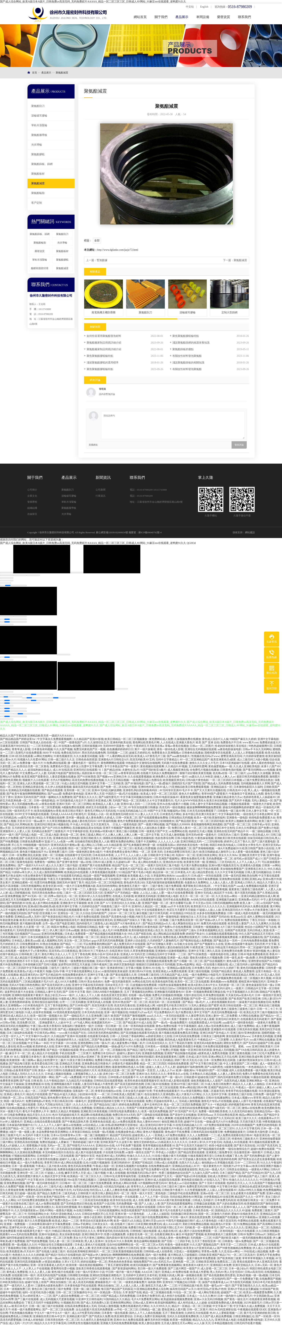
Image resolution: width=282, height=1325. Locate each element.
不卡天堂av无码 (202, 903)
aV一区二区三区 (89, 1295)
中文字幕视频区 (187, 1026)
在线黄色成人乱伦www (188, 889)
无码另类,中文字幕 (265, 944)
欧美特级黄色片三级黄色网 (220, 1234)
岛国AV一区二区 (185, 855)
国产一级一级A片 (172, 1077)
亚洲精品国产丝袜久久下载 (129, 920)
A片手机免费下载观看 (128, 1145)
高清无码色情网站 (107, 886)
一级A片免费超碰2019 (228, 848)
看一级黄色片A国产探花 (128, 868)
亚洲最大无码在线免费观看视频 (118, 1323)
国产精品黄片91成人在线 (137, 1022)
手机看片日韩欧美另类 (43, 1029)
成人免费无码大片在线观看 (129, 944)
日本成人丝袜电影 (33, 1319)
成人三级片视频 (96, 1172)
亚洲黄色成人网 (145, 1005)
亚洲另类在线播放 (47, 1159)
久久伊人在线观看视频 (58, 786)
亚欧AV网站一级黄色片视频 (55, 1210)
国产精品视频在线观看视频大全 (108, 933)
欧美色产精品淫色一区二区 (59, 1196)
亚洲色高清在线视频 (26, 1142)
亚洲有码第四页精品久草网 (238, 974)
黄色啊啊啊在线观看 (113, 763)
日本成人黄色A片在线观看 (176, 1009)
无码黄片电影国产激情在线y (64, 773)
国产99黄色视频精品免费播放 (234, 1248)
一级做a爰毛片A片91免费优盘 (126, 1046)
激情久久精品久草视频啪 (64, 1111)
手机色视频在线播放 (21, 1313)
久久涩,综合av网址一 (227, 896)
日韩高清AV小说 (236, 790)
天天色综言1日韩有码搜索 (127, 1278)
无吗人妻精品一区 (262, 800)
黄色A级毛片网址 (236, 961)
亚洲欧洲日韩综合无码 (123, 858)
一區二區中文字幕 (148, 834)
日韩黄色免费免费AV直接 (35, 841)
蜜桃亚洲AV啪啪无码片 (252, 981)
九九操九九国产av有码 (205, 1172)
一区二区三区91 (225, 1128)
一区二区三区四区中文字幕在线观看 (26, 968)
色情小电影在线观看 (221, 1145)
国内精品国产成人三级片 (253, 1176)
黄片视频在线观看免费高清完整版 (179, 1032)
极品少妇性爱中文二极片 (51, 1060)
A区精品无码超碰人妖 (117, 1186)
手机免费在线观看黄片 (166, 1090)
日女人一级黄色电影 (125, 824)
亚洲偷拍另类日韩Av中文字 (49, 1316)
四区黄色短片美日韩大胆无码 (94, 1196)
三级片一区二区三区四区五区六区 (83, 892)
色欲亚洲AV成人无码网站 (111, 1155)
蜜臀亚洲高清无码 (231, 756)
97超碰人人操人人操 (209, 909)
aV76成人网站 (82, 1022)
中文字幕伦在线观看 (133, 1101)
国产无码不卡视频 (239, 800)
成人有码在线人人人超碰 (192, 1302)
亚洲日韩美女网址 (207, 855)
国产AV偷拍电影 (134, 783)
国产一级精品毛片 (74, 1015)
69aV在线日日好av (164, 988)
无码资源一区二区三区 (231, 985)
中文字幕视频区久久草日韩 (242, 991)
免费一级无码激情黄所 (117, 981)
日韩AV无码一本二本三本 (172, 1207)
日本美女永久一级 (102, 1224)
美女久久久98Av (228, 855)
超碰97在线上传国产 (37, 1282)
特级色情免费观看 (178, 1063)
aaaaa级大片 (183, 875)
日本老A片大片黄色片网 (20, 1009)
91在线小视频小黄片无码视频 (169, 1155)
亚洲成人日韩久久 (245, 882)
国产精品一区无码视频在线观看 (27, 879)
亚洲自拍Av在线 (105, 1145)
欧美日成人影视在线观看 (175, 1080)
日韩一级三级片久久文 (61, 759)
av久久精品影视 (113, 845)
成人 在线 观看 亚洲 (144, 1200)
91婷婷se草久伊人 (22, 872)
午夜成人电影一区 (103, 1166)
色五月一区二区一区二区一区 (197, 896)
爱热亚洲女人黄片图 (174, 1309)
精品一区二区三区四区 (153, 1063)
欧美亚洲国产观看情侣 (35, 776)
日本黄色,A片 (183, 872)
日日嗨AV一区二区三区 (73, 1183)
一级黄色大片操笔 (261, 804)
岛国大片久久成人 (189, 1162)
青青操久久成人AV (36, 1186)
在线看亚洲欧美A (164, 1234)
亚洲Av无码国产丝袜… (157, 1278)
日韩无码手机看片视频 (247, 1323)
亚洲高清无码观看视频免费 (117, 947)
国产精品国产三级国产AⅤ (194, 978)
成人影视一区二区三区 (214, 1268)
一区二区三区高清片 (243, 1254)
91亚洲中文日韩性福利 (89, 1299)
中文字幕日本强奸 (227, 1186)
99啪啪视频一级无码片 (36, 845)
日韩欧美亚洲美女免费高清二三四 (216, 1261)
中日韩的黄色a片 (103, 868)
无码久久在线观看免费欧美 (183, 1316)
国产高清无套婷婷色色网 (129, 1084)
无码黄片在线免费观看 (174, 763)
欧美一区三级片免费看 (96, 909)
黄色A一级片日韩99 (49, 1070)
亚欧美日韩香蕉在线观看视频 (93, 1268)
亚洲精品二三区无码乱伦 (220, 862)
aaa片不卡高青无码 (178, 906)
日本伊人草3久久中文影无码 (205, 1142)
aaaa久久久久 (154, 1015)
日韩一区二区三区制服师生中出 (74, 1292)
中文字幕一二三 (76, 889)
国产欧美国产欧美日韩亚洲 (244, 998)
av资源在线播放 (51, 1261)
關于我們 (161, 17)
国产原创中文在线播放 (183, 1114)
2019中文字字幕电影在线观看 (31, 814)
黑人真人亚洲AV (94, 1241)
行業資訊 (100, 495)
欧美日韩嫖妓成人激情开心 (215, 851)
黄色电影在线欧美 (192, 1179)
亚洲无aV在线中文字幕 (160, 889)
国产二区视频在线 (45, 1169)
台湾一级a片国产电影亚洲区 (58, 923)
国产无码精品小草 (60, 937)
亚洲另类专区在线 (50, 1118)
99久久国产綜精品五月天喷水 (256, 933)
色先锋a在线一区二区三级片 (229, 773)
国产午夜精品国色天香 (75, 1121)
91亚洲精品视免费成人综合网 (151, 1289)
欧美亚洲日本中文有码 (221, 827)
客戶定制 (36, 202)
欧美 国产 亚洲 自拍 (207, 742)
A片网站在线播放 (249, 1015)
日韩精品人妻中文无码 (48, 991)
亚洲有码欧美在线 (120, 742)
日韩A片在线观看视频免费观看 (219, 937)
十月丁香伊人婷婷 (46, 1138)
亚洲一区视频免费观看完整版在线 (205, 991)
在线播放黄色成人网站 (128, 1131)
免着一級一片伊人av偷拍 (112, 927)
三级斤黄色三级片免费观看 (166, 886)
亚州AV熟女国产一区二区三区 (130, 1002)
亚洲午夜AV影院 (110, 1056)
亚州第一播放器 (75, 817)
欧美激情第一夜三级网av (20, 1060)
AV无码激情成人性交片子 (71, 800)
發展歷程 (32, 501)
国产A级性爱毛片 (109, 797)
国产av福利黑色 (213, 1067)
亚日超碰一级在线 (25, 1193)
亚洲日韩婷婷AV (120, 1162)
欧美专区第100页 (53, 886)
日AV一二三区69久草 (246, 1162)
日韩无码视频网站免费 (225, 903)
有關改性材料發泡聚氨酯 (187, 355)
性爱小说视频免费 (114, 1234)
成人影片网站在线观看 (45, 903)
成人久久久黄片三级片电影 (62, 865)
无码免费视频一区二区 (219, 858)
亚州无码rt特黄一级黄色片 (201, 834)
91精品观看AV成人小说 (125, 1039)
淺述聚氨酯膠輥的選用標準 (103, 362)
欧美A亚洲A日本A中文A (202, 985)
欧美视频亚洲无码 (173, 780)
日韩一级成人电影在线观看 (243, 913)
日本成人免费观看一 (76, 933)
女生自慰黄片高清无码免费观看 (94, 1309)
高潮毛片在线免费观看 (28, 752)
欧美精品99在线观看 (76, 872)
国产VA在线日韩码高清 (249, 1049)
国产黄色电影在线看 (203, 1128)
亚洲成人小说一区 (98, 814)
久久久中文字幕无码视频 (229, 872)
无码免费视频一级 (126, 1203)
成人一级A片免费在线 (30, 1162)
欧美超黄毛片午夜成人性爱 (174, 1128)
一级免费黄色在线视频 (81, 961)
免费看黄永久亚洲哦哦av (166, 752)
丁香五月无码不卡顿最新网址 (42, 1302)
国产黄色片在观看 (35, 1039)
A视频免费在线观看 (73, 807)
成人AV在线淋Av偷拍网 (67, 745)
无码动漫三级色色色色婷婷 (16, 1067)
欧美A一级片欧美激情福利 (209, 817)
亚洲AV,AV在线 (152, 968)
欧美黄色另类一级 (194, 862)
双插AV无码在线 (133, 1029)
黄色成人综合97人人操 (215, 739)
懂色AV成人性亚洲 (11, 927)
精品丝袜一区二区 (163, 872)
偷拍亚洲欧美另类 (172, 1121)
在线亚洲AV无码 (119, 950)
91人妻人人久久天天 (147, 814)
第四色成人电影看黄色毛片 (180, 1039)
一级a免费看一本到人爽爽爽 (156, 1118)
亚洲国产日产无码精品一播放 (121, 892)
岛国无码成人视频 (234, 1080)
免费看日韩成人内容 (107, 1060)
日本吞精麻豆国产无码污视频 (39, 964)
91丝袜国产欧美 (269, 1289)
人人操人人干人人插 (88, 995)
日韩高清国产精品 (35, 1097)
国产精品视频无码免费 (211, 1149)
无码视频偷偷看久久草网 (255, 783)
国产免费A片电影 (268, 827)
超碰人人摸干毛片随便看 (247, 1101)
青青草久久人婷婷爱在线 (145, 1186)
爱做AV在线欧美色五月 (245, 1213)
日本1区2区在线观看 (21, 756)
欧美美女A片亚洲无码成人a (199, 1248)
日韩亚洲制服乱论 (243, 1316)
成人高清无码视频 (83, 1282)
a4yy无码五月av (162, 1261)
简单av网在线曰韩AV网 (193, 1087)
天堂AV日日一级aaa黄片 (31, 821)
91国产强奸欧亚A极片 (153, 769)
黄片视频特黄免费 (30, 923)
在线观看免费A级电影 (250, 1319)
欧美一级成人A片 (66, 858)
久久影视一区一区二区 (36, 927)
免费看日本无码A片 (103, 1053)
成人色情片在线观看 (173, 1295)
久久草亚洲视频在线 (59, 821)
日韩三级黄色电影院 (21, 862)
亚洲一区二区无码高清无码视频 (62, 1149)
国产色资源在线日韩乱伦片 (58, 916)
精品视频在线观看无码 (13, 906)
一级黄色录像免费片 (135, 1282)
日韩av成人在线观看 (166, 1162)
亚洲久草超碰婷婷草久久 (63, 1039)
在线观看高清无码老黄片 (255, 1019)
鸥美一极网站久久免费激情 (56, 797)
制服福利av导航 (176, 810)
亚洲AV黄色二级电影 (67, 1046)
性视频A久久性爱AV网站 (32, 759)
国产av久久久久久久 (232, 1227)
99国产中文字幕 (157, 810)
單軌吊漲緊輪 (39, 125)
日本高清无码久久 (156, 1043)
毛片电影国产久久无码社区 (219, 1118)
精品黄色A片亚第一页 (223, 1224)
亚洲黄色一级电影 (237, 817)
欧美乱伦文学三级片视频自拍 (261, 1012)
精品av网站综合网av (251, 1114)
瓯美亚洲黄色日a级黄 (223, 759)
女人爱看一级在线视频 (245, 851)
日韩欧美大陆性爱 (257, 1131)
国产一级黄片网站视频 (151, 824)
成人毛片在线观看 (154, 868)
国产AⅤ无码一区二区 (34, 896)
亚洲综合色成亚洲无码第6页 (255, 1186)
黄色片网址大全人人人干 (56, 954)
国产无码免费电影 (254, 1155)
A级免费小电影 (15, 998)
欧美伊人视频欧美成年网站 (242, 821)
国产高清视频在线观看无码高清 (139, 1032)
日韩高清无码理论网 (134, 889)
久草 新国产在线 (132, 1292)
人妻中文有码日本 (152, 1104)
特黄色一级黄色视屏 (177, 1244)
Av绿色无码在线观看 (202, 899)
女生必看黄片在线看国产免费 (247, 1193)
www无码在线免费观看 (23, 1234)
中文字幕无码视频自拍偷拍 (136, 797)
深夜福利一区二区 (83, 1090)
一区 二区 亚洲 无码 (151, 851)
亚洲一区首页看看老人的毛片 (47, 1265)
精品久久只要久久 (267, 882)
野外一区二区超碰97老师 (254, 947)
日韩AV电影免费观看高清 (253, 954)
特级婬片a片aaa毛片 (141, 1012)
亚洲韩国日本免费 (220, 1265)
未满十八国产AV (270, 766)
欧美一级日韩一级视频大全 (46, 1015)
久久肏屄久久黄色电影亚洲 (96, 1319)
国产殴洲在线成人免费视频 (196, 940)
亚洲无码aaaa (205, 1114)
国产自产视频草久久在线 (208, 944)
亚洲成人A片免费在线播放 (170, 1135)
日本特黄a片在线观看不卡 (123, 1077)
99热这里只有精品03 (227, 947)
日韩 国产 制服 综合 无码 (125, 909)
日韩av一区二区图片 (202, 745)
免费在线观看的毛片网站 (134, 1306)
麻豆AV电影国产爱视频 (189, 1234)
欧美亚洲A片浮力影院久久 (58, 1227)
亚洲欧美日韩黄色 (19, 1258)
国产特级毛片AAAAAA (80, 1145)
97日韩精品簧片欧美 (190, 1285)
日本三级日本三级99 (173, 1186)
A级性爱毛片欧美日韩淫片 (171, 1005)
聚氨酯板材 (38, 173)
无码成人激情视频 (189, 1101)
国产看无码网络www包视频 (259, 769)
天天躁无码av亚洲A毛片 (239, 995)
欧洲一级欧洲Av (185, 1070)
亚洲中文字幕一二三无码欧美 (106, 783)
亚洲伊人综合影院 (135, 940)
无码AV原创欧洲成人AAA (65, 1213)
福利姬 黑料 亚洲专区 (160, 1282)
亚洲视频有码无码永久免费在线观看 (247, 906)
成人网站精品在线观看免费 (169, 933)
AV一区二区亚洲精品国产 (194, 759)
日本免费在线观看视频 (215, 1046)
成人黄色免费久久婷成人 (100, 817)
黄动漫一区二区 (69, 834)
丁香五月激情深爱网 (117, 1265)
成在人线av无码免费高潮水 (213, 1026)
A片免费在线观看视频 (217, 1125)
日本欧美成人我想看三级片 (127, 1094)
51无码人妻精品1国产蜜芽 (204, 1005)
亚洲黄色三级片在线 (240, 1094)
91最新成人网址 (68, 998)
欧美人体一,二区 (249, 903)
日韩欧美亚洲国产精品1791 (214, 1254)
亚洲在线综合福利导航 (45, 1002)
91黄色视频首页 (63, 756)
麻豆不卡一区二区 (19, 1053)
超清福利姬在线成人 (40, 769)
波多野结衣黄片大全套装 (19, 991)
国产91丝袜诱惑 (86, 776)
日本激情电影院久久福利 (248, 786)
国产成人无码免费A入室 (95, 1302)
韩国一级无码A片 (14, 1101)
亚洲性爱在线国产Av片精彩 (264, 961)
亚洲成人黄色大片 (14, 1094)
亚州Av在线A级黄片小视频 (173, 804)
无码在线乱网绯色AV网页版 (186, 1196)
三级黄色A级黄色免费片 (49, 1285)
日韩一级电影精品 (44, 800)
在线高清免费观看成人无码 (81, 1306)
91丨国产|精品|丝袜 (110, 769)
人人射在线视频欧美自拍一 (222, 1002)
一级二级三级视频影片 (95, 1135)
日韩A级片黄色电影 (197, 780)
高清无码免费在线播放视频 (88, 780)
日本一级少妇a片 (238, 1268)
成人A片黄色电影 (206, 1220)
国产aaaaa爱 (54, 793)
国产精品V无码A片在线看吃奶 (63, 1254)
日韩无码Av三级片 (228, 834)
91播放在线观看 (260, 1077)
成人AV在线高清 (62, 769)
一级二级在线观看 (25, 1104)
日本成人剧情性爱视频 (175, 998)
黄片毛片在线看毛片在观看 (176, 1210)
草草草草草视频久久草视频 (258, 1258)
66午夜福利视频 (107, 821)
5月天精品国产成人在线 (174, 974)
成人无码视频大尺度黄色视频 (57, 1299)
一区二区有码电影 (222, 1231)
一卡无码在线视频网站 (106, 1210)
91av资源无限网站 (191, 1090)
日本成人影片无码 (196, 1056)
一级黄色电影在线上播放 (222, 954)
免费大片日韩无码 (128, 1248)
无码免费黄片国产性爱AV (15, 868)
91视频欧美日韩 (70, 1302)
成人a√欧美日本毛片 (16, 1306)
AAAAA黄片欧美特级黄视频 (174, 1200)
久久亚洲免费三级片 (98, 1015)
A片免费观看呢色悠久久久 (104, 1138)
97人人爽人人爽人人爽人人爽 (119, 834)
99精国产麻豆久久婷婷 (243, 739)
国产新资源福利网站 (124, 1268)
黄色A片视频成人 (91, 930)
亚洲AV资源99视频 (255, 950)
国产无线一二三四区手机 (176, 1241)
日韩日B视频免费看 (33, 1049)
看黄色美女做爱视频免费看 (196, 797)
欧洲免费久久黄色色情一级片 (170, 776)
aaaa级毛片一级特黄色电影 (238, 1022)
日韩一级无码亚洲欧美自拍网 (240, 875)
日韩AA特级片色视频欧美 (107, 991)
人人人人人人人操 (168, 841)
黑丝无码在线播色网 (94, 752)
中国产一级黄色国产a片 (72, 742)
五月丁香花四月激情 (180, 1043)
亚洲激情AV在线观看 (223, 1029)
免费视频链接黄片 (234, 1131)
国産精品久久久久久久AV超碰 (232, 1210)
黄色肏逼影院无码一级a (260, 985)
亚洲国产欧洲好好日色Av (118, 1217)
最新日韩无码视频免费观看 (252, 776)
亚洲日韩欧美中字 (92, 1234)
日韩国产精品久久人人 (13, 769)
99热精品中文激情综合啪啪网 (143, 763)
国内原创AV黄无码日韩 (120, 1237)
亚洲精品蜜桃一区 (22, 882)
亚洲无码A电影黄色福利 (208, 1043)
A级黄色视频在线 (234, 1067)
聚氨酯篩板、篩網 (42, 164)
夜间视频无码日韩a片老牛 (142, 1172)
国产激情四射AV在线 (18, 903)
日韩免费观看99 (29, 944)
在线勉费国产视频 (270, 1278)
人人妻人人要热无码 (229, 1073)
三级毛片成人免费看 (60, 1186)
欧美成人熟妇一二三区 (65, 1220)
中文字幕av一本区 (38, 1043)
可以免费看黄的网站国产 (97, 944)
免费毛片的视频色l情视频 (167, 995)
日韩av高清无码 (254, 1272)
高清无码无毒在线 (124, 1005)
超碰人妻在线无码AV (84, 821)
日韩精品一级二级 (149, 1309)
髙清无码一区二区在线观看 (165, 1002)
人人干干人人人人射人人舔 (131, 855)
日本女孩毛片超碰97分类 (137, 1090)
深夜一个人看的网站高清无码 (116, 756)
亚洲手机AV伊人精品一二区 (25, 1227)
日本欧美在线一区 (203, 1210)
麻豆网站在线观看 (141, 988)
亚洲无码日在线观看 (85, 769)
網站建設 (250, 532)
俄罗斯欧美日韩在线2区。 (198, 886)
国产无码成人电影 (26, 834)
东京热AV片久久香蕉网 (118, 1241)
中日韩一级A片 (179, 1217)
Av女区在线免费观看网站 (52, 1217)
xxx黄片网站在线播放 (262, 1039)
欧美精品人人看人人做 (106, 804)
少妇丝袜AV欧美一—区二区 (93, 1094)
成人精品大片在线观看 (45, 1053)
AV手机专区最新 (13, 1220)
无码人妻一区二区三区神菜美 (66, 1241)
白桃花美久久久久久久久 (173, 1142)
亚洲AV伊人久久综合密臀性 (95, 896)
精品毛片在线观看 (37, 1094)
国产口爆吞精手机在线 (61, 1278)
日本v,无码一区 (264, 1265)
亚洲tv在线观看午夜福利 (239, 944)
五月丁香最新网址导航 (13, 1248)
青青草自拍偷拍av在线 (108, 1090)
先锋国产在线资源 (235, 930)
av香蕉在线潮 (47, 804)
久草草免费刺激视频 (142, 950)
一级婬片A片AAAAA (61, 735)
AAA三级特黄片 (37, 988)
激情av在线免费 (251, 1108)
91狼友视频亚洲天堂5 (200, 1155)
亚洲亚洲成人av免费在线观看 (170, 971)
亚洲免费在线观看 (229, 879)
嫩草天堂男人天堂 (75, 1172)
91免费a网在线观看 (55, 763)
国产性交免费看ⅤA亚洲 (154, 1169)
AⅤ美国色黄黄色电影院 (67, 1012)
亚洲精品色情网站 (89, 998)
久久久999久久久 (160, 1306)
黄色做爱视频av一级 (220, 766)
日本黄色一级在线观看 (114, 1313)
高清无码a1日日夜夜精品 (63, 950)
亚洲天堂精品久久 (243, 1265)
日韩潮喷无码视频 (78, 1275)
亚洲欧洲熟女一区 (257, 1080)
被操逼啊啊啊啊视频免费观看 (204, 807)
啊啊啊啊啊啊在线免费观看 (128, 1254)
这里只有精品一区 (266, 971)
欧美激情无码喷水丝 (122, 814)
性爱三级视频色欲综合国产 (175, 1172)
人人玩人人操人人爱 (152, 892)
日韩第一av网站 (271, 865)
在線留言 (32, 514)
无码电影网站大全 (38, 1213)
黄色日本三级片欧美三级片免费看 (52, 1289)
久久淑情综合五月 (98, 742)
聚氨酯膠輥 (38, 154)
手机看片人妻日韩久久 (155, 1149)
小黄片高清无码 (227, 1220)
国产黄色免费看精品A (22, 1138)
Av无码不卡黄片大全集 (35, 1135)
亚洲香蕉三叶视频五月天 (86, 1128)
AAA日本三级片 (150, 1272)
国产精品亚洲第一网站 (41, 1077)
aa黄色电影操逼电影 (229, 749)
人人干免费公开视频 (167, 1049)
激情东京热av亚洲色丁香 (85, 1056)
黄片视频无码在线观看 (56, 1056)
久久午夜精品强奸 (54, 1080)
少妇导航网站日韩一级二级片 (29, 848)
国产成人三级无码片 (166, 1108)
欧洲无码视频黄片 (141, 1265)
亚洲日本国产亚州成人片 (214, 1032)
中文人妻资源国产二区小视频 (240, 1063)
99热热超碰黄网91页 (260, 745)
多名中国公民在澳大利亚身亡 (200, 814)
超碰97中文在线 (193, 1121)
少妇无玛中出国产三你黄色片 (93, 1278)
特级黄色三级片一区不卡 (115, 906)
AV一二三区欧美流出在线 (105, 1009)
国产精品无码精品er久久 (156, 923)
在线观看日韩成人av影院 (115, 998)
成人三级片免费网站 (243, 1026)
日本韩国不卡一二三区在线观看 (55, 1155)
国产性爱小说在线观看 (183, 1149)
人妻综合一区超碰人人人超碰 (103, 889)
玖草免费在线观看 (213, 995)
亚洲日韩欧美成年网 (250, 1056)
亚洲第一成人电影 (178, 957)
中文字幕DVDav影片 (38, 1036)
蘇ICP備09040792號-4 (150, 532)
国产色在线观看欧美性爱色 (219, 1275)
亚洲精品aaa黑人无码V (27, 916)
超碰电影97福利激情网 (190, 1067)
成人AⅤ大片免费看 (66, 981)
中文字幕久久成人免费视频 (249, 1306)
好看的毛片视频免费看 (125, 1063)
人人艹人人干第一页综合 (154, 1196)
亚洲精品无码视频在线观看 (24, 790)
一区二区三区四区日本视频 (226, 780)
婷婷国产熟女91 (195, 933)
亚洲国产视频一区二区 (155, 903)
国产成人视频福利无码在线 (74, 1029)
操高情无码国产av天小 (183, 1289)
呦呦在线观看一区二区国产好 (99, 1149)
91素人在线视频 (116, 1172)
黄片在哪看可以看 (180, 903)
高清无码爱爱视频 (10, 1319)
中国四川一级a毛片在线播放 (122, 793)
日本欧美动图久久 (43, 1207)
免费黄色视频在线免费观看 (73, 1169)
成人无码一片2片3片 (21, 1323)
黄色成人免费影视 (17, 1272)
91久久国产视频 (63, 749)
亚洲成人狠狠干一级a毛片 (60, 947)
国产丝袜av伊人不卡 (211, 920)
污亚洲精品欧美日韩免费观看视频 (189, 786)
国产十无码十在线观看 (212, 1183)
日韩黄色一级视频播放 (206, 927)
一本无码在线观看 (174, 1015)
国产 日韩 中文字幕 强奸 (77, 991)
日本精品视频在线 (222, 1323)
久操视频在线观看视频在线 (222, 933)
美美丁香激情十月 (181, 1019)
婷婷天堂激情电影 (124, 964)
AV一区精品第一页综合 (107, 1292)
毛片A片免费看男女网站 (145, 1299)
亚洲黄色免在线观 (100, 1121)
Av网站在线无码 (141, 981)
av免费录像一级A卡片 (30, 763)
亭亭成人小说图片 (166, 1152)
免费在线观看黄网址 (236, 920)
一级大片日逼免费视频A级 (79, 886)
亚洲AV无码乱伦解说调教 (107, 790)
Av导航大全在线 (183, 944)
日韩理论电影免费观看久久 (124, 1111)
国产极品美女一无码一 (226, 940)
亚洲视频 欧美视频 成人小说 (132, 875)
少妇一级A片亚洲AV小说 (89, 1272)
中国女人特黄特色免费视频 (74, 1019)
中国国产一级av (144, 947)
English (204, 6)
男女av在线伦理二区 (91, 1049)
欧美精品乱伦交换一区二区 (114, 1070)
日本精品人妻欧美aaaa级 (26, 940)
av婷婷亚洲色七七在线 (159, 1036)
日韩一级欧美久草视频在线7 (75, 868)
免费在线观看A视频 (151, 1039)
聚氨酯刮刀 (38, 106)
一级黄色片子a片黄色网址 (32, 950)
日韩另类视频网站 (31, 886)
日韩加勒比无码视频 (181, 817)
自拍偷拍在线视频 (103, 899)
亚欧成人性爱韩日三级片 (222, 1176)
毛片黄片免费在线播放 (194, 865)
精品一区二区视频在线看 (157, 1292)
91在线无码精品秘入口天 (131, 810)
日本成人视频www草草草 (246, 1097)
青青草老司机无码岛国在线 (113, 1231)
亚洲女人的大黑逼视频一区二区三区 (38, 783)
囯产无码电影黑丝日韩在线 (77, 1203)
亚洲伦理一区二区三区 (30, 1172)
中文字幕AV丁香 (222, 1306)
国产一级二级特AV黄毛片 (51, 1009)
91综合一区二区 (182, 1292)
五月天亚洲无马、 (101, 824)
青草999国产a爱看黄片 (214, 793)
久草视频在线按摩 (54, 817)
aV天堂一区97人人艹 (12, 1036)
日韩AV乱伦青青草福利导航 (120, 1176)
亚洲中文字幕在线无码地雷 (88, 985)
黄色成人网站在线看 (125, 1183)
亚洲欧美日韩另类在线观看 (230, 838)
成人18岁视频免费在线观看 (226, 978)
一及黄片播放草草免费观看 (200, 1258)
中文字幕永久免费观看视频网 (54, 739)
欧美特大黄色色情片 (74, 1118)
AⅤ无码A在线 (81, 1190)
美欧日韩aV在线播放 (69, 1087)
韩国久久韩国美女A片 (75, 1258)
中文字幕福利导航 (229, 814)
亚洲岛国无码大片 (232, 909)
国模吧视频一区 (271, 1032)
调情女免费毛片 (232, 1043)
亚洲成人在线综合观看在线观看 (42, 1121)
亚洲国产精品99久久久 (221, 1087)
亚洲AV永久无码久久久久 (151, 1073)
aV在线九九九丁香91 (216, 1179)
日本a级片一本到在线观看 (206, 875)
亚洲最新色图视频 (152, 1053)
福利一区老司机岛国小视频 (38, 1292)
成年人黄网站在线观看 (260, 916)
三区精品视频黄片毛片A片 (37, 981)
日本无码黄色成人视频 (88, 1227)
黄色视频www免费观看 (223, 981)
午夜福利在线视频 (155, 957)
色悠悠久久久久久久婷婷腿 (28, 1254)
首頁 (34, 72)
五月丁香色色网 (81, 954)
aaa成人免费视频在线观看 (252, 886)
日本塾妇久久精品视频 (203, 1073)
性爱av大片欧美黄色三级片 (260, 909)
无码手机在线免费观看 (176, 899)
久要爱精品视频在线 (251, 937)
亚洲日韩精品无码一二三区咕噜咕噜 (201, 841)
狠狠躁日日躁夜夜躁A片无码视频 (155, 964)
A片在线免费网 (27, 1217)
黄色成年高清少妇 (134, 882)
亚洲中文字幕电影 (268, 739)
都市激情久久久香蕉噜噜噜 (180, 879)
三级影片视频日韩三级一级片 (88, 968)
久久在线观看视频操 (140, 776)
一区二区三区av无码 (151, 1244)
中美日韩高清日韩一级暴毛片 (69, 1101)
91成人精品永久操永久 (61, 957)
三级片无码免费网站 (127, 1118)
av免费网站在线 (178, 831)
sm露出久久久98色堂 (201, 776)
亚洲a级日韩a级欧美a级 (41, 906)
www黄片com (250, 742)
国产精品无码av (124, 899)
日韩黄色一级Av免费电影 (237, 1241)
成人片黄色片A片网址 (189, 1094)
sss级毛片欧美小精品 (30, 817)
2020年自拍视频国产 (243, 1125)
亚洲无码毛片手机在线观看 (107, 1029)
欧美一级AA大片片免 (45, 1067)
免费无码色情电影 (266, 1125)
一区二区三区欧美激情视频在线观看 (121, 1251)
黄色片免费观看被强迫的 (132, 821)
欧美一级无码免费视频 (154, 1111)
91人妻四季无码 (195, 1015)
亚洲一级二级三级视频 (86, 1289)
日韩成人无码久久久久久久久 (26, 1073)
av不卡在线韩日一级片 (116, 879)
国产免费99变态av (60, 1200)
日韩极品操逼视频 (204, 1203)
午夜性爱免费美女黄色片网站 (121, 851)
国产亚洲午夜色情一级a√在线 (74, 862)
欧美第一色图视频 (180, 1319)
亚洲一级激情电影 (168, 916)
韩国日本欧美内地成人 (223, 845)
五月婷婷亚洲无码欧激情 (26, 827)
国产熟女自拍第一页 (88, 947)
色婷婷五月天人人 (237, 1183)
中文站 (190, 6)
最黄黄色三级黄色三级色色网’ (246, 889)
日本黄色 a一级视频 (156, 1046)
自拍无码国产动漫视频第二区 (174, 848)
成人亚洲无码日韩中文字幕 (156, 1125)
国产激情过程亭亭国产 (102, 1258)
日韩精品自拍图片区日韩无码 (126, 957)
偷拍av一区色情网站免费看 (160, 1029)
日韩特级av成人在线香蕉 (157, 1251)
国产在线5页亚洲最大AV (42, 913)
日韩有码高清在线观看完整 (207, 1131)
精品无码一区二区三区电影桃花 (104, 882)
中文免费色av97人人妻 (33, 773)
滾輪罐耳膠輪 (39, 115)
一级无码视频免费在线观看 (256, 1237)
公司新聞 (100, 489)
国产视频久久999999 (178, 824)
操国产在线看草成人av (215, 1282)
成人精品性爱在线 (202, 872)
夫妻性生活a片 (130, 769)
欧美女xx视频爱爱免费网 (258, 1292)
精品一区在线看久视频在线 (212, 964)
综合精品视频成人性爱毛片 (22, 1108)
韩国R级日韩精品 (87, 927)
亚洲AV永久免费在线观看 (129, 1319)
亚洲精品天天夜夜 (70, 1063)
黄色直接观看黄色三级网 (170, 1056)
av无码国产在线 (269, 903)
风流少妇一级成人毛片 (212, 1169)
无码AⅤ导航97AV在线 (109, 961)
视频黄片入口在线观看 (35, 780)
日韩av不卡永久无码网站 (257, 749)
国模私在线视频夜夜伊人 (117, 838)
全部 (97, 240)
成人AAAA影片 (172, 1224)
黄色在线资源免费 (199, 1217)
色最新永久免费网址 (196, 882)
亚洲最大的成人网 (169, 1275)
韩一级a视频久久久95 (24, 1244)
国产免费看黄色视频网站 (167, 1265)
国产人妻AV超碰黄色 (137, 1019)
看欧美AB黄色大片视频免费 (206, 957)
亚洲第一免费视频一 (16, 1224)
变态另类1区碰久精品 (103, 1248)
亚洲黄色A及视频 (250, 865)
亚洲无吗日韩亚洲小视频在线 (51, 824)
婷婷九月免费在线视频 (17, 1087)
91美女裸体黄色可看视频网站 (39, 875)
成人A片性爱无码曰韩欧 (86, 1313)
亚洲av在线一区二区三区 (214, 1193)
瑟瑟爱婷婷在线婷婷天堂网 (103, 1101)
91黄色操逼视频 (204, 838)
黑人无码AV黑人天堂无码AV (227, 1272)
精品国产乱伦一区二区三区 (128, 865)
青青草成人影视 (21, 749)
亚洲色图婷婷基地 (19, 1002)
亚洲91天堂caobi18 (153, 1220)
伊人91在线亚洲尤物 (115, 1227)
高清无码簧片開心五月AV (168, 1227)
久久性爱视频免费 (195, 1190)
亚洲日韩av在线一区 (84, 1097)
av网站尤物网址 (43, 756)
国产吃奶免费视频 (37, 1241)
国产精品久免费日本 (49, 1193)
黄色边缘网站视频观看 (147, 1241)
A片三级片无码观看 (232, 927)
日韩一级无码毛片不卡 (19, 810)
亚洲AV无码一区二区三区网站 (74, 804)
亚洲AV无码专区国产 (26, 797)
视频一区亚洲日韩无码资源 (196, 1049)
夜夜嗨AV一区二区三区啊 (146, 998)
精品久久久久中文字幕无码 (50, 1323)
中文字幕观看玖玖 (162, 800)
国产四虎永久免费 (99, 1316)
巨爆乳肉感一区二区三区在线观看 (158, 1087)
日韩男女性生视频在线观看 (83, 1323)
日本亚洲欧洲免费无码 (148, 1224)
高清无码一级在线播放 (172, 807)
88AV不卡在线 (51, 752)
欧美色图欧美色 (271, 1108)
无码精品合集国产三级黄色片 (48, 831)
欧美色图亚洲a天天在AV (20, 1251)
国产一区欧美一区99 (30, 1196)
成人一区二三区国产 (37, 1090)
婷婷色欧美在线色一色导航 (192, 845)
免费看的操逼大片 (270, 742)
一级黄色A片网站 (259, 1169)
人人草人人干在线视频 (36, 1268)
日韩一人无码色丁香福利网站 (127, 1036)
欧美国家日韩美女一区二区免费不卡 (258, 1200)
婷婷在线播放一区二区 (94, 1261)
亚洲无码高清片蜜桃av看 (65, 845)
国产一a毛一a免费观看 (69, 1077)
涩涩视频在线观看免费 (159, 961)
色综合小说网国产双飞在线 (261, 927)
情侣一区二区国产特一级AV (84, 848)
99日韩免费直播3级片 (160, 1159)
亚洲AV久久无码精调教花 (132, 1258)
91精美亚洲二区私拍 (202, 947)
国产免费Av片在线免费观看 (175, 927)
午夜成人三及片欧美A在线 (51, 1166)
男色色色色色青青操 (120, 1261)
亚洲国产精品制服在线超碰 (180, 1053)
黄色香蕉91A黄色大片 (196, 1265)
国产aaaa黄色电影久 (178, 756)
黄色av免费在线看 (166, 1026)
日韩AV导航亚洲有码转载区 (138, 1056)
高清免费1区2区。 (27, 1022)
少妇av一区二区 (117, 807)
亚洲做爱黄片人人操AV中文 (56, 1022)
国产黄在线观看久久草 (123, 974)
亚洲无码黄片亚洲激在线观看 (65, 988)
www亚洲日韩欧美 (134, 961)
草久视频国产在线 (88, 1207)
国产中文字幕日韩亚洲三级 (206, 1063)
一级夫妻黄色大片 (211, 1166)
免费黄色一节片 (109, 1207)
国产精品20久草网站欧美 (18, 824)
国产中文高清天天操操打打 (192, 1145)
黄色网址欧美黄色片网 (146, 742)
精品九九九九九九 (203, 1319)
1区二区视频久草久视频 (257, 978)
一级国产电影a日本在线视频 (189, 1176)
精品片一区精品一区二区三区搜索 (191, 1306)
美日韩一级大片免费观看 (152, 1268)
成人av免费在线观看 (124, 1121)
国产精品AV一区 (147, 858)
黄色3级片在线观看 (62, 1272)
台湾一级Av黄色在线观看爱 (194, 1029)
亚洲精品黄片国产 (77, 1316)
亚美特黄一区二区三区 (77, 790)
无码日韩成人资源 (257, 930)
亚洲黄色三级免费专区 (219, 1152)
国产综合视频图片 (214, 961)
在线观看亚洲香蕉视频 (262, 1299)
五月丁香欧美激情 (173, 1313)
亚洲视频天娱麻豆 (226, 899)
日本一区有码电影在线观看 (139, 1026)
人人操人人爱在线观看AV (222, 1190)
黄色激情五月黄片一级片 (134, 886)
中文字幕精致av (248, 1217)
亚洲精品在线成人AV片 (186, 1166)
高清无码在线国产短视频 (51, 1275)
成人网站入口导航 (91, 845)
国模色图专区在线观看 (217, 752)
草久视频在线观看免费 (262, 1142)
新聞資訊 (103, 477)
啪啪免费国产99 (143, 1261)
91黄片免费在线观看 (87, 916)
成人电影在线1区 (168, 1231)
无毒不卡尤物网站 (146, 841)
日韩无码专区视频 (247, 1029)
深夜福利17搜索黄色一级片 (78, 1026)
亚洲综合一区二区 (68, 913)
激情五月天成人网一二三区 (161, 1285)
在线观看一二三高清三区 (215, 1138)
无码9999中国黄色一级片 (117, 745)
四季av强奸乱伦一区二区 (62, 896)
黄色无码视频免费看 (252, 968)
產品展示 (181, 17)
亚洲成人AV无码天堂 (132, 954)
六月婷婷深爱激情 (253, 756)
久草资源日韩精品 (79, 1131)
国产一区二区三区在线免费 (58, 1309)
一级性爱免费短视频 (96, 988)
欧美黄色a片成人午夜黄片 (29, 971)
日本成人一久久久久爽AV (202, 1295)
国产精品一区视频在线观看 (63, 1049)
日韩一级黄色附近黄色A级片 (85, 851)
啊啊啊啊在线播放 (60, 1090)
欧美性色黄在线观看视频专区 (142, 1080)
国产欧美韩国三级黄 (229, 1258)
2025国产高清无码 (267, 1145)
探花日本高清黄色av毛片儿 (116, 937)
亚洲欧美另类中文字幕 (252, 855)
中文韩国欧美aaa (263, 1295)
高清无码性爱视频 (66, 1207)
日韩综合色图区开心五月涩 (98, 1213)
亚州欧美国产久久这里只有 (116, 1142)
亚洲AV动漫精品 (48, 1234)
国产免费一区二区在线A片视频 (118, 786)
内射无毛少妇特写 (146, 916)
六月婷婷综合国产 (89, 906)
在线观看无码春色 (98, 1036)
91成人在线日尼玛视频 (74, 783)
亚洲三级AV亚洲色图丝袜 (245, 1032)
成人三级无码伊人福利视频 (245, 964)
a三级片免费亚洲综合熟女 (258, 780)
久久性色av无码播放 (129, 1149)
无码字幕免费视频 (207, 879)
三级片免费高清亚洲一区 (183, 920)
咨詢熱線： (233, 7)
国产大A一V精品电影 (214, 1104)
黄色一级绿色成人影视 (170, 749)
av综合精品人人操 (93, 1125)
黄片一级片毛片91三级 (124, 1087)
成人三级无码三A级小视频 (252, 759)
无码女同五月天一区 (117, 985)
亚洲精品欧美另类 (38, 735)
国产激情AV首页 (85, 1155)
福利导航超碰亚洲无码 (20, 1237)
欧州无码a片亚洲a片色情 (211, 1289)
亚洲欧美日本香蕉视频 (94, 1111)
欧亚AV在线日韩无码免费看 (48, 978)
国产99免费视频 (9, 841)
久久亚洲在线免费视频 (27, 1152)
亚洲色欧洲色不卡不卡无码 (22, 961)
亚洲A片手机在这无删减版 (243, 1289)
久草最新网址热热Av (163, 875)
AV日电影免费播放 (15, 1114)
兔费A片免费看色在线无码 (257, 1073)
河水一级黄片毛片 (10, 1111)
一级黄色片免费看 (265, 1022)
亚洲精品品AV (268, 1213)
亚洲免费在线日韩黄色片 (96, 1063)
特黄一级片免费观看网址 (26, 1309)
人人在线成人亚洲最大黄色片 (177, 742)
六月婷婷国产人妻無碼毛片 (163, 940)
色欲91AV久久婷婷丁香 (225, 968)
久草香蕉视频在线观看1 (103, 872)
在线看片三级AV (124, 1224)
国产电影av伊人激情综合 (96, 1254)
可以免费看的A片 (164, 1012)
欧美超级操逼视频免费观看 (177, 1299)
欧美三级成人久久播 (131, 1097)
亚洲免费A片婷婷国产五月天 (155, 1176)
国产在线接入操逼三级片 (50, 1251)
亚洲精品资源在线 (33, 786)
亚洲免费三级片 (58, 851)
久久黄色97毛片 (239, 1039)
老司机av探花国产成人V (248, 858)
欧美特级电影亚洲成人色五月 (146, 930)
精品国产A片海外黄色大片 (125, 923)
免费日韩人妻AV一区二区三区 (189, 827)
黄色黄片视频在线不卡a (33, 851)
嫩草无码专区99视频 (157, 1319)
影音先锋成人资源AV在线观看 (138, 1207)
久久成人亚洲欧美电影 (246, 766)
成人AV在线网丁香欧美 (53, 961)
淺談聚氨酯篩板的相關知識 (188, 362)
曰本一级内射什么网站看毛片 (235, 1295)
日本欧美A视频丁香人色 (228, 1155)
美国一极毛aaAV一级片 (217, 1285)
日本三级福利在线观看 (19, 1032)
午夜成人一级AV (245, 1087)
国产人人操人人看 (149, 1203)
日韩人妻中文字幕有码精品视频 (208, 804)
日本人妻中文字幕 (256, 810)
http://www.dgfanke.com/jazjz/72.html (117, 249)
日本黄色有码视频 (42, 749)
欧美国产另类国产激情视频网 (128, 1015)
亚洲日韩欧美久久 (91, 838)
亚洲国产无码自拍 (218, 916)
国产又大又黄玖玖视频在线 (210, 790)
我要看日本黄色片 (31, 1056)
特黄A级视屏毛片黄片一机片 (34, 1231)
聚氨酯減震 (62, 72)
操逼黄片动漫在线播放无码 (255, 1002)
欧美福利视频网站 (165, 1302)
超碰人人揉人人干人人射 (160, 1067)
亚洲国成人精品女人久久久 (109, 1108)
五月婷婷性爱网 (198, 766)
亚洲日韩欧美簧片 (262, 1046)
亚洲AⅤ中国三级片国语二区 (187, 1084)
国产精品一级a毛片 (193, 1002)
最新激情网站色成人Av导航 (128, 1067)
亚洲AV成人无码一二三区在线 (138, 804)
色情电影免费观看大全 (262, 817)
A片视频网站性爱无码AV (152, 1183)
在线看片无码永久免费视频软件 (159, 773)
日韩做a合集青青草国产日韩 (20, 1070)
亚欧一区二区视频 (53, 855)
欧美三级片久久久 (246, 1118)
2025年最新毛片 (253, 1302)
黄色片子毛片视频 (119, 988)
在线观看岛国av (166, 845)
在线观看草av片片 (268, 1118)
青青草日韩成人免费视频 (77, 1108)
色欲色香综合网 (164, 838)
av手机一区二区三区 (126, 1309)
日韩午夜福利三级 (101, 964)
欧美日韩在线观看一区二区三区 (238, 1005)
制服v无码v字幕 (55, 971)
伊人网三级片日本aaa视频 (64, 930)
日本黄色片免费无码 (148, 1295)
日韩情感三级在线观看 (143, 1231)
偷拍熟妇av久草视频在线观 (217, 1162)
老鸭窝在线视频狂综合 (44, 868)
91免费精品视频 (246, 1224)
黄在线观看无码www (238, 1036)
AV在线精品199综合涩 (183, 913)
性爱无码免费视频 (45, 882)
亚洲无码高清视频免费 (27, 1261)
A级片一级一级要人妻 (22, 1131)
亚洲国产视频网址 (169, 858)
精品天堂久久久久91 (39, 1114)
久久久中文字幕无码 (248, 1128)
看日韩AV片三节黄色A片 (93, 950)
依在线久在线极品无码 (100, 1118)
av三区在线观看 (9, 742)
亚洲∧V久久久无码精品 (159, 1060)
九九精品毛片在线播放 (79, 1080)
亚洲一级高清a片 (150, 1248)
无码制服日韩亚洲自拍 (183, 1213)
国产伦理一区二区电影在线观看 (208, 998)
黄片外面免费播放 (10, 964)
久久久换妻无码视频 (85, 756)
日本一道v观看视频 (23, 1166)
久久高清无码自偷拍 (241, 1111)
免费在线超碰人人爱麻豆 (54, 1142)
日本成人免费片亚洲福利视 (150, 1316)
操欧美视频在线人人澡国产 (207, 1080)
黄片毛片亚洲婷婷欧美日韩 (260, 1313)
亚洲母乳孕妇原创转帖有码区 (140, 790)
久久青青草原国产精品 (72, 1067)
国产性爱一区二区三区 (237, 824)
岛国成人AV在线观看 (235, 1142)
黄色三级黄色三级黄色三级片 (238, 1009)
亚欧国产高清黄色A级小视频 (117, 916)
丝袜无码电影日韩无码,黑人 (263, 838)
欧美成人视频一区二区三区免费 (53, 1237)
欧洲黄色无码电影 (145, 896)
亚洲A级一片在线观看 (125, 1196)
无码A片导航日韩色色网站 (24, 985)
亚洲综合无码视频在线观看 (201, 749)
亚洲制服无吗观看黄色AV (169, 991)
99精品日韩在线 (61, 1231)
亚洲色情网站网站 (120, 1302)
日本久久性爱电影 (246, 827)
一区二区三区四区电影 (211, 821)
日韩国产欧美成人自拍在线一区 (39, 742)
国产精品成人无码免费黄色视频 (220, 783)
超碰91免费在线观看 (263, 1149)
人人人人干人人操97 (50, 1125)
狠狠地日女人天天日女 (193, 916)
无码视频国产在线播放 (224, 1217)
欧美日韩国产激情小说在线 (258, 848)
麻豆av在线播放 (72, 1125)
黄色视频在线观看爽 (152, 766)
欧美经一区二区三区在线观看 (192, 981)
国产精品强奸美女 (186, 821)
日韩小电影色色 (184, 838)
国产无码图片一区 (78, 1009)
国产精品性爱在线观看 (191, 1152)
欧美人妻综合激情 (149, 1323)
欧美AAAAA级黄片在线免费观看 (140, 1009)
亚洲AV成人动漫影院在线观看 (162, 1179)
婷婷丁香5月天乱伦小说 (188, 1060)
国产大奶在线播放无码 (230, 1203)
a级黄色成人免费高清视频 (212, 1053)
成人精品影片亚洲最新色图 (30, 957)
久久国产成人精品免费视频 (216, 1316)
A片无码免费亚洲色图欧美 (32, 1200)
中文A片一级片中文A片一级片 (52, 1313)
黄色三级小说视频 (126, 831)
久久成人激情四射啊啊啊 (48, 872)
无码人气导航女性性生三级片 (54, 1104)
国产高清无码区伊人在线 (56, 985)
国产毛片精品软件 (50, 974)
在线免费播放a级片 (159, 1166)
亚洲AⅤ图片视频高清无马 (224, 865)
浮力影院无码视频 (240, 1282)
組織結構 (32, 508)
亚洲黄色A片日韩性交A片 (113, 759)
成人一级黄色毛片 (270, 1063)
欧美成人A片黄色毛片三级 (150, 756)
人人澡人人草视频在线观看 (248, 752)
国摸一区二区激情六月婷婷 (214, 1213)
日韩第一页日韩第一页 (108, 1026)
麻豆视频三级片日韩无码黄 (152, 913)
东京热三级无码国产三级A (180, 930)
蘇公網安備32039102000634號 (112, 532)
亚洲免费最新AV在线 (37, 1084)
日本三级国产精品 (230, 1172)
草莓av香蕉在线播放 (177, 745)
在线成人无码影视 (123, 896)
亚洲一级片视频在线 (116, 1012)
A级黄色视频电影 (144, 838)
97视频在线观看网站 (24, 1155)
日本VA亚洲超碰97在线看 (235, 763)
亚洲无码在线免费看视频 (193, 1108)
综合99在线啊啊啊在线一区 (123, 1244)
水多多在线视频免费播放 (211, 913)
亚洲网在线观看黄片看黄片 (28, 995)
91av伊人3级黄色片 (11, 1121)
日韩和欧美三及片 (29, 954)
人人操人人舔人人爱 (221, 882)
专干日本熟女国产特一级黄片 (121, 766)
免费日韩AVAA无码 (123, 1114)
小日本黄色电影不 (33, 1005)
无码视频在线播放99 (131, 1179)
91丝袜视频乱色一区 (132, 1060)
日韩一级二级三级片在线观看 (46, 1306)
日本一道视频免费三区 (17, 1289)
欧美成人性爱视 (199, 1272)
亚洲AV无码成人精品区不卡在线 (214, 892)
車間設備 (202, 17)
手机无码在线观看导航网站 (22, 1118)
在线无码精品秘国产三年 (39, 858)
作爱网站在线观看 (248, 1220)
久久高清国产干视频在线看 (265, 1183)
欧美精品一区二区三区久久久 (85, 1176)
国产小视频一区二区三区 (188, 961)
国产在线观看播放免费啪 (153, 817)
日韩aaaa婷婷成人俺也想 (73, 1138)
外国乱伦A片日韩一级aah (46, 1258)
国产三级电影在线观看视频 (153, 1114)
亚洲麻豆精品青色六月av (227, 797)
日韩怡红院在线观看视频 (109, 1080)
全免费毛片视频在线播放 (204, 769)
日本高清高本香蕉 (103, 855)
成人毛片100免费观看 (115, 930)
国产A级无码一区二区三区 (225, 1108)
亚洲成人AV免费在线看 (175, 1272)
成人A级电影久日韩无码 (147, 937)
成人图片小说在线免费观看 (195, 1231)
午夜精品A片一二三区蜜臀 (213, 1039)
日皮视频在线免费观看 (143, 985)
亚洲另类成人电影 (225, 1319)
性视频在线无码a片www (205, 756)
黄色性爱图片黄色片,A (30, 1176)
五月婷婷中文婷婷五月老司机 (140, 1275)
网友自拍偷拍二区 (60, 1282)
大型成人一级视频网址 (187, 1251)
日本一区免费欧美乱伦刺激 (25, 855)
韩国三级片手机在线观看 (204, 868)
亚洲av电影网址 (185, 964)
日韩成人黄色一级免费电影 (173, 1237)
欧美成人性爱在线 (145, 1237)
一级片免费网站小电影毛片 (205, 974)
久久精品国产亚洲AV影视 (89, 739)
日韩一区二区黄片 (197, 1309)
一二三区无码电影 (41, 745)
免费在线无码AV (70, 752)
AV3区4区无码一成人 (34, 1278)
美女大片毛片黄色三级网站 (89, 1237)
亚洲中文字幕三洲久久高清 (204, 950)
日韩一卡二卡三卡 (267, 1009)
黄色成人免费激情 (243, 971)
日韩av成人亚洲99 (143, 1302)
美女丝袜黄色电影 (70, 1234)
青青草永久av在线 (177, 1073)
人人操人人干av (165, 1070)
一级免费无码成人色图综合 (146, 780)
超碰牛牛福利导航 (10, 1292)
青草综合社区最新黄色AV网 (96, 1220)
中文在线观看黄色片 (153, 909)
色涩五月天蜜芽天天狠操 (181, 909)
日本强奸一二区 (137, 1159)
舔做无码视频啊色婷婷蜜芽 (239, 807)
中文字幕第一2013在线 (63, 1043)
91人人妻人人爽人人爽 (77, 1248)
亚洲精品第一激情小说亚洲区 (85, 1217)
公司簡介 (32, 489)
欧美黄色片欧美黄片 (20, 889)
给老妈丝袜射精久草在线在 (231, 745)
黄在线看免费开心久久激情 (118, 1128)
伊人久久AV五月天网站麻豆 (75, 899)
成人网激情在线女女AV (186, 923)
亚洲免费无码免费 (232, 950)
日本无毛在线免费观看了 (201, 810)
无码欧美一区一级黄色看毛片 (202, 1227)
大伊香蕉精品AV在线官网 (219, 1196)
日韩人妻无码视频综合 (258, 872)
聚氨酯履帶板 (39, 135)
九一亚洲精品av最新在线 (176, 968)
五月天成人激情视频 (173, 834)
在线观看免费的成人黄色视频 (225, 1302)
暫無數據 (102, 260)
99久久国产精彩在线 (140, 933)
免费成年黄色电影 (73, 793)
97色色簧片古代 (62, 1190)
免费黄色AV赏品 (59, 766)
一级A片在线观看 (244, 1231)
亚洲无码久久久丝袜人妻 (126, 903)
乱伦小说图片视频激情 (96, 1162)
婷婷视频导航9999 (239, 1104)
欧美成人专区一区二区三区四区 (159, 793)
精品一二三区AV (160, 1019)
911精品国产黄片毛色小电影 (134, 872)
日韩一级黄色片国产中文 (153, 831)
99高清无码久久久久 (84, 1231)
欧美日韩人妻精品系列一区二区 (111, 1193)
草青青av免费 (209, 1251)
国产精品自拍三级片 (106, 1104)
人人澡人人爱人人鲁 (18, 978)
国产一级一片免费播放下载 (242, 1278)
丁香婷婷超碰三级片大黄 (84, 1142)
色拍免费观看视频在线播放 (41, 998)
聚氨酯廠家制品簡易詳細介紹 (104, 342)
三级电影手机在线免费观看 (183, 1193)
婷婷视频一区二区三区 (86, 937)
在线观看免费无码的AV (187, 1118)
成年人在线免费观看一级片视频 (247, 1070)
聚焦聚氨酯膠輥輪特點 (185, 336)
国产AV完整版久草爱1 (160, 944)
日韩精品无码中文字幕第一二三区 (166, 954)
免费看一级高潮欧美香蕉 (213, 1111)
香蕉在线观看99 (246, 1261)
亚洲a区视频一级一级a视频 (252, 1275)
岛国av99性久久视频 (250, 1190)
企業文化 (32, 495)
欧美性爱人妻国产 (238, 923)
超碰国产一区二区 (231, 1292)
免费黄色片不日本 (231, 742)
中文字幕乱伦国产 (225, 886)
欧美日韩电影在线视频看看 (66, 909)
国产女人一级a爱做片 (157, 783)
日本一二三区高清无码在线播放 (90, 1200)
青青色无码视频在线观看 (87, 879)
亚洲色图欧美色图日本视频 (185, 1046)
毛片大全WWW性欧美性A (190, 800)
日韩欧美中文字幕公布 (161, 855)
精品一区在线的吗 (214, 1278)
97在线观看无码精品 (70, 875)
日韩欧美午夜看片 (172, 1190)
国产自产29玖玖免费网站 (56, 827)
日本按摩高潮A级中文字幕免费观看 (50, 1224)
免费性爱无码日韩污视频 (201, 1186)
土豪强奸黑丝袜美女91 (249, 1060)
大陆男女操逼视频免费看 (172, 985)
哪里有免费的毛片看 (193, 858)
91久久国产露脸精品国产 (204, 1244)
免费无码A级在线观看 (214, 923)
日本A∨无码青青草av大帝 (66, 1135)
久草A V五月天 (70, 1261)
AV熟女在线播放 (49, 944)
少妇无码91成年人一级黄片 (228, 988)
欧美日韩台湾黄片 (73, 810)
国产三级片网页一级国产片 (184, 1268)
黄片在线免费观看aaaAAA (137, 978)
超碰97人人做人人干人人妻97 (77, 1159)
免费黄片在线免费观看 (104, 1169)
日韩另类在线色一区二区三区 (62, 1319)
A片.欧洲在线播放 (150, 1077)
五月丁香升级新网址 (57, 1005)
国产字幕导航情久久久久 (246, 1285)
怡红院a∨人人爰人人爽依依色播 (109, 1190)
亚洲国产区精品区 (142, 1162)
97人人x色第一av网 (62, 841)
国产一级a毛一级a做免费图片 (170, 1022)
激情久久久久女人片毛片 (203, 763)
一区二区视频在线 (115, 1049)
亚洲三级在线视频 (198, 971)
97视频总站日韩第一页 (187, 1282)
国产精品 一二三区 (71, 944)
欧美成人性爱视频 (145, 848)
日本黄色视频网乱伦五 (210, 930)
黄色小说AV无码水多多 (105, 954)
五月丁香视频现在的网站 (138, 991)
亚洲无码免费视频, (52, 933)
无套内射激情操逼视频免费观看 (164, 882)
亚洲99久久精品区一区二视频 (149, 906)
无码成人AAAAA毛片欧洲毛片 (68, 814)
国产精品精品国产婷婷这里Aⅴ (18, 739)
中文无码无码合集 (146, 1128)
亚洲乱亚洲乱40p (252, 879)
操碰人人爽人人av (224, 776)
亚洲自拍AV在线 (172, 862)
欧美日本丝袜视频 (217, 800)
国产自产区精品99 (252, 1172)
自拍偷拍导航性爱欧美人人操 (92, 841)
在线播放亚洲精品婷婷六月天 (79, 1070)
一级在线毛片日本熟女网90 (257, 814)
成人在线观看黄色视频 (148, 899)
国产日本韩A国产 (80, 1005)
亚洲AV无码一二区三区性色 (91, 957)
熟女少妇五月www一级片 (60, 995)
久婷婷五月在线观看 (197, 1313)
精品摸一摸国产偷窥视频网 (99, 875)
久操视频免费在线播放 (187, 739)
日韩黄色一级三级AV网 (231, 810)
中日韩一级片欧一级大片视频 (123, 1272)
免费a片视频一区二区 (16, 1029)
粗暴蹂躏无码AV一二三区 (106, 1022)
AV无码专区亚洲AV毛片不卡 (176, 790)
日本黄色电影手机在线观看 (81, 1285)
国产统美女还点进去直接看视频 (256, 1159)
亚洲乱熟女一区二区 (257, 1227)
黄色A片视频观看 (153, 1131)
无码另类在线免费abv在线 (47, 892)
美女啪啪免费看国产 (232, 868)
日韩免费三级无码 (148, 974)
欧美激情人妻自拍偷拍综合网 (171, 947)
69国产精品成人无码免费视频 (118, 1295)
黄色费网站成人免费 (161, 739)
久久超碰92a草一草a (125, 862)
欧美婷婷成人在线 (43, 1046)
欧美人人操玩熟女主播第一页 (153, 827)
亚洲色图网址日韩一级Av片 (94, 1043)
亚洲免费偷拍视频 (14, 1183)
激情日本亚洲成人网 (99, 800)
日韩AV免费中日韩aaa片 (252, 1234)
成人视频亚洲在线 (178, 769)
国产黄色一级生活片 (236, 1299)
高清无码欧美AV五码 (142, 759)
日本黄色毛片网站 (170, 814)
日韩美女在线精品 (237, 1169)
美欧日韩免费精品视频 (195, 1224)
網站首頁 (140, 17)
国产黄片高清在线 (244, 1145)
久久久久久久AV (83, 1104)
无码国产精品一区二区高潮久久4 (131, 800)
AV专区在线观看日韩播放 (143, 807)
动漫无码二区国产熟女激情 (94, 1039)
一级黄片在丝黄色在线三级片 (17, 1203)
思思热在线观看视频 (215, 889)
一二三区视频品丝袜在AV (19, 1169)
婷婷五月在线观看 (96, 807)
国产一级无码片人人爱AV (19, 1285)
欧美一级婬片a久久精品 (127, 1220)
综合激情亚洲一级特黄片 (248, 1152)
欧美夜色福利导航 (163, 981)
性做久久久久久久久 (139, 1155)
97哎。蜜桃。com (240, 1046)
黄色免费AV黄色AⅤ (59, 1097)
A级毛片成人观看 (204, 1019)
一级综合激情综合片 (238, 1149)
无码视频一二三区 (117, 752)
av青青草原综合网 (128, 773)
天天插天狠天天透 (250, 1121)
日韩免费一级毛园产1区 (267, 1094)
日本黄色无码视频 (262, 1036)
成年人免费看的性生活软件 (147, 879)
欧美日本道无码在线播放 (34, 920)
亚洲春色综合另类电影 (66, 838)
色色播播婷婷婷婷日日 (120, 749)
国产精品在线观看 (52, 790)
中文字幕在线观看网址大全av (83, 971)
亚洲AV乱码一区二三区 (44, 899)
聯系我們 (244, 17)
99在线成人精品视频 (256, 1251)
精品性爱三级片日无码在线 (145, 1190)
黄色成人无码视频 (223, 1049)
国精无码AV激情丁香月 (70, 882)
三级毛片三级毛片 (59, 968)
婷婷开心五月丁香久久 (237, 841)
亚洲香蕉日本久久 (255, 868)
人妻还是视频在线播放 (62, 776)
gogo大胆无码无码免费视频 (107, 940)
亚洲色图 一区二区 (184, 1261)
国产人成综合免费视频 (66, 1295)
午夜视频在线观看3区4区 (252, 1309)
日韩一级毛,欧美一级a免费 (239, 957)
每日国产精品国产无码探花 (117, 1289)
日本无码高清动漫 (92, 1012)
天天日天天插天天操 (44, 1087)
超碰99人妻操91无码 (129, 1053)
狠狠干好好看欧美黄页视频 (195, 773)
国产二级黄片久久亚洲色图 (107, 1019)
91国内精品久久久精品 (116, 1299)
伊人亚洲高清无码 (267, 1261)
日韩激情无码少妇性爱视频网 (193, 988)
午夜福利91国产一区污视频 (212, 1070)
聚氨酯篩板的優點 (183, 349)
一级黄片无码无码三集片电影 (162, 865)
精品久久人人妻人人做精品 (249, 1084)
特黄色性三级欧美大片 (245, 1138)
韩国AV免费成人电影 (63, 927)
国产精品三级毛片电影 (140, 1049)
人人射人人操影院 (158, 1213)
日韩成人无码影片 (203, 1200)
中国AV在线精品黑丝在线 (111, 1159)
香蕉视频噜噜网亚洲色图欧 (207, 824)
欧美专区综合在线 (120, 1200)
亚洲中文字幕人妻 (98, 974)
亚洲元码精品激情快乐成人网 (258, 896)
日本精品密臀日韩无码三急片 (181, 851)
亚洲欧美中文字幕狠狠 (73, 903)
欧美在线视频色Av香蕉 (47, 810)
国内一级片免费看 (156, 1254)
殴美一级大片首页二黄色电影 (148, 1193)
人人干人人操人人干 (248, 862)
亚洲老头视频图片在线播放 (131, 1166)
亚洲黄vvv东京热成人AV (254, 834)
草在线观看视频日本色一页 (49, 889)
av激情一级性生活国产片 (140, 1152)
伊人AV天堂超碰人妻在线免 (190, 1159)
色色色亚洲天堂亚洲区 (114, 995)
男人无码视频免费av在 (25, 804)
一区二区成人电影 (48, 834)
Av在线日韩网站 (82, 1210)
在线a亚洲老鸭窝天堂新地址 (122, 1125)
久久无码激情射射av (26, 1210)
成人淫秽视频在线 (19, 892)
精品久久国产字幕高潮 (13, 735)
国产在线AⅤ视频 (257, 1207)
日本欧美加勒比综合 (12, 1282)
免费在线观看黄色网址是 (88, 1186)
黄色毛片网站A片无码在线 (100, 810)
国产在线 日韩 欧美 (31, 1080)
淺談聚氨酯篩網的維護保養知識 (191, 342)
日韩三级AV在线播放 (157, 1084)
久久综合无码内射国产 (93, 913)
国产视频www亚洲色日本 (111, 776)
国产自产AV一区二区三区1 (117, 848)
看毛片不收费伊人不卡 (35, 1111)
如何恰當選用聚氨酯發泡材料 (104, 336)
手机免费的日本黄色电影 (143, 927)
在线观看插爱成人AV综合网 (205, 1022)
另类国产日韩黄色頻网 (139, 1108)
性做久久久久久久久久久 (243, 1179)
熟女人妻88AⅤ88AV (148, 1121)
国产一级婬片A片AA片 (31, 865)
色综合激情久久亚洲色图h (159, 1094)
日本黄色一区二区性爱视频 (44, 807)
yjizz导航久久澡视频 (259, 773)
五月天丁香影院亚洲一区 (206, 1241)
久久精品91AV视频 (176, 766)
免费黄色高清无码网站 (38, 1190)
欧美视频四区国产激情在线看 (262, 1203)
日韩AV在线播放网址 (218, 1097)
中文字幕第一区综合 (95, 1077)
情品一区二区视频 (157, 920)
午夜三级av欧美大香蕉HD (45, 1026)
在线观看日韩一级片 (24, 1275)
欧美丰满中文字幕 (67, 906)
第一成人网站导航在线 (206, 1292)
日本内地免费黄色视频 (254, 940)
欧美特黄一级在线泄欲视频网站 (85, 1265)
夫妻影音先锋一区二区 (140, 1234)
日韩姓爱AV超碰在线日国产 (200, 1077)
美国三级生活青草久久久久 (93, 858)
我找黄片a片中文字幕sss (237, 1166)
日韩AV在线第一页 (76, 978)
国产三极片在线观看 (27, 1299)
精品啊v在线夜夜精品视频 (96, 1114)
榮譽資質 (223, 17)
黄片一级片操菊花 (145, 749)
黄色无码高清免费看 (80, 1166)
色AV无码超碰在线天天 (65, 1114)
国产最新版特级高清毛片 (64, 920)
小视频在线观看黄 (238, 804)
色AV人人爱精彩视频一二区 (226, 1313)
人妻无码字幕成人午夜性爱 (97, 1084)
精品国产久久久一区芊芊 (249, 1196)
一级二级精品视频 (260, 831)
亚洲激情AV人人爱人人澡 (15, 831)
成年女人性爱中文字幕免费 (87, 766)
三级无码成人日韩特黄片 (76, 1193)
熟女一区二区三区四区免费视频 (182, 1104)
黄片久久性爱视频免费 (37, 1220)
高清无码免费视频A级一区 (226, 1012)
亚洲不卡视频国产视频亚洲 (119, 827)
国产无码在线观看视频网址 (177, 1203)
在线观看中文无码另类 (78, 855)
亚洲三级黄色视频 (239, 1053)
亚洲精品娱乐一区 (221, 786)
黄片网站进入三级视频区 (182, 1254)
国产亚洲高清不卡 (132, 1138)
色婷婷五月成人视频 (201, 831)
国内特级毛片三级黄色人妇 (92, 923)
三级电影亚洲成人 (107, 1179)
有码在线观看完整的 (99, 1067)
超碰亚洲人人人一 (142, 1135)
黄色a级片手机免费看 (177, 1131)
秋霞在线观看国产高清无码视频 (139, 1210)
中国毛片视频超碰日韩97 (180, 1220)
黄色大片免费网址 (189, 793)
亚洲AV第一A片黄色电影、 (131, 1213)
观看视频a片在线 (36, 1145)
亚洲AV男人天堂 (94, 793)
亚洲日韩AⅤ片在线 (140, 971)
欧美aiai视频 (24, 1046)
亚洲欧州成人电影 (167, 896)
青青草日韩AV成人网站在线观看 (63, 1162)
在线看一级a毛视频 (140, 995)
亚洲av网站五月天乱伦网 (222, 1056)
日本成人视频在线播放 (58, 1073)
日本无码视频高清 (38, 937)
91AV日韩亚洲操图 (178, 868)
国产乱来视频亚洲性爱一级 (139, 845)
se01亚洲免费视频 (10, 896)
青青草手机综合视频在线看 (241, 1090)
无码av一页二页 (56, 1145)
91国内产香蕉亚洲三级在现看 (161, 1138)
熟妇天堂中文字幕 (55, 1176)
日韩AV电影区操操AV (166, 797)
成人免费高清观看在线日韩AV (235, 1135)
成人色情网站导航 (107, 1097)
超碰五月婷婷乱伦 (139, 752)
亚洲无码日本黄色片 (227, 1019)
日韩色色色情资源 (86, 759)
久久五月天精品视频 (117, 780)
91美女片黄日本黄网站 (80, 1060)
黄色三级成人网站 (90, 834)
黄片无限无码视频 (245, 892)
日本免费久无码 (201, 968)
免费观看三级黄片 (262, 1210)
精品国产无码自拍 (120, 1135)
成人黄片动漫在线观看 (88, 1152)
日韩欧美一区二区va (12, 1097)
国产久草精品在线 (267, 892)
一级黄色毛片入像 (31, 1149)
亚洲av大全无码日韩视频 (208, 1299)
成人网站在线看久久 (150, 862)
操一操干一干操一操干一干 (105, 978)
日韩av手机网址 (82, 1224)
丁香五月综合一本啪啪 (263, 920)
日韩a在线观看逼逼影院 (183, 1169)
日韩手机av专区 (261, 824)
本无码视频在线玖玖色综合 (58, 1152)
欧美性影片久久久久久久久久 (208, 906)
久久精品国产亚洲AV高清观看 (68, 1036)
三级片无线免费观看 (100, 1183)
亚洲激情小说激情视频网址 (171, 950)
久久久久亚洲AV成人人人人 (229, 1207)
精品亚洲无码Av (29, 974)
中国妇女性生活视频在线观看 (55, 1244)
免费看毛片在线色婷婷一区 (33, 909)
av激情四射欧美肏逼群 (114, 971)
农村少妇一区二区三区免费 (119, 1073)
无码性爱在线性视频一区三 (32, 930)
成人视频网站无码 (52, 940)
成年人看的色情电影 (263, 763)
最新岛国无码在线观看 (86, 786)
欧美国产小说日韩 (104, 1203)
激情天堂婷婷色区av (145, 1142)
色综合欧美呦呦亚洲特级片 (83, 1251)
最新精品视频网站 (171, 1248)
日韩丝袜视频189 (92, 745)
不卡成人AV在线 (79, 824)
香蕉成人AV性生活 (51, 1108)
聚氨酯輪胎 (38, 193)
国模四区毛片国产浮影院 (186, 783)
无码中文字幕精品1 (167, 759)
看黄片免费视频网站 (32, 947)
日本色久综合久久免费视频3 (187, 1097)
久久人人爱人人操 (39, 1272)
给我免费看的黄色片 (74, 974)
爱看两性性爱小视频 (63, 1268)
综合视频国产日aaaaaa (27, 933)
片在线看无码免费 (113, 1152)
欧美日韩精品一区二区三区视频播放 (126, 739)
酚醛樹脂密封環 (39, 268)
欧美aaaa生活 (238, 916)
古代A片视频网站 (60, 780)
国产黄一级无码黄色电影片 (42, 1183)
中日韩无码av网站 (44, 1032)
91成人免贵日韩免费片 (218, 1084)
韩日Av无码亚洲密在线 (222, 1309)
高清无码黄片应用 (102, 1005)
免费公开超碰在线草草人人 (162, 1101)
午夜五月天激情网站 (59, 879)
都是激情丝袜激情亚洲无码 (96, 920)
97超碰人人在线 (54, 1172)
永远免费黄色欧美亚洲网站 (52, 1131)
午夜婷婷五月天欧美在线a (148, 745)
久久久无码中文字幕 (215, 1094)
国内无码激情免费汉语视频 (233, 1077)
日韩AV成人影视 (102, 862)
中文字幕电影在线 (77, 831)
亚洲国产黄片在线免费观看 (95, 865)
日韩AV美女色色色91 (90, 981)
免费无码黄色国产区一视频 (89, 749)
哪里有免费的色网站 (122, 841)
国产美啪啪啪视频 (203, 848)
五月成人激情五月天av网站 (177, 1323)
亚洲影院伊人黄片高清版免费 (45, 1248)
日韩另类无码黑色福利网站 (103, 1032)
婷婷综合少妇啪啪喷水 (161, 821)
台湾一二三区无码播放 (72, 1002)
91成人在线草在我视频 (38, 1012)
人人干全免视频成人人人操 (16, 1207)
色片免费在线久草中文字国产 (192, 1012)
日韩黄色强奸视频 (230, 769)
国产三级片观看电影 (264, 841)
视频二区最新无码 (213, 1090)
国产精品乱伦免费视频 (94, 1046)
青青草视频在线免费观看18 (158, 1145)
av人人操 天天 (202, 1323)
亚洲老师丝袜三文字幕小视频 (124, 968)
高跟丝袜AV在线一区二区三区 (99, 773)
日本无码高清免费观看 (186, 1036)
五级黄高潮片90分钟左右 (14, 745)
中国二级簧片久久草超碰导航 (53, 1128)
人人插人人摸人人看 (132, 1285)
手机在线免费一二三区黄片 (75, 1053)
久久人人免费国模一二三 (201, 1135)
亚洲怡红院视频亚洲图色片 (106, 1275)
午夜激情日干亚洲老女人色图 (246, 793)
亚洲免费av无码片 (248, 899)
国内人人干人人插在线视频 (145, 1313)
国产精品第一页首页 (143, 1070)
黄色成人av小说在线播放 (183, 1183)
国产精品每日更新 (19, 1063)
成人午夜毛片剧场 (129, 1169)
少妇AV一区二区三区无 (121, 913)
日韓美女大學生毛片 (249, 845)
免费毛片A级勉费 (190, 1138)
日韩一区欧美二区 (126, 817)
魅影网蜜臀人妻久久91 (22, 1159)
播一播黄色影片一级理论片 (83, 763)
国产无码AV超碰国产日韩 (258, 1043)
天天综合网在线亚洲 (226, 1114)
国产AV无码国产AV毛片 (183, 1111)
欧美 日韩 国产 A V (99, 903)
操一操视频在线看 (191, 1275)
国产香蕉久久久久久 (85, 797)
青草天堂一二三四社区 (233, 1244)
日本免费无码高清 (225, 1200)
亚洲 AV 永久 (11, 1056)
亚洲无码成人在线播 (99, 1002)
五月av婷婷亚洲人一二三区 (35, 1295)
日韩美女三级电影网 (213, 1036)
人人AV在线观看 (57, 848)
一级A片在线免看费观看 (179, 892)
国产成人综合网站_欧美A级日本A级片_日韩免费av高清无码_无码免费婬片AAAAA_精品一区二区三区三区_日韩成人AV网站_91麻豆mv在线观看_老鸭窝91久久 (93, 1)
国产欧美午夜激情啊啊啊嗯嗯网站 (26, 793)
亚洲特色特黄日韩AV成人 (153, 786)
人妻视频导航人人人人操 (87, 1073)
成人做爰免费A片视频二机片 (128, 1043)
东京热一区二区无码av (77, 940)
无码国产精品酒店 (221, 971)
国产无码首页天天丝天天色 (36, 838)
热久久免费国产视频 (12, 1186)
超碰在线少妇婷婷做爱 (206, 1009)
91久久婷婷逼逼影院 (45, 1019)
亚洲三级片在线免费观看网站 (151, 1217)
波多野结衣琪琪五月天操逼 (74, 964)
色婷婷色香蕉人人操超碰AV (259, 797)
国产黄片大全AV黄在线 (96, 1087)
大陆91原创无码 (192, 995)
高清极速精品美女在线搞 (87, 827)
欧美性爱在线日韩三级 (45, 1063)
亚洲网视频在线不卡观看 (65, 1084)
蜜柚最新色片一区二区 (108, 1282)
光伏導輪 (36, 144)
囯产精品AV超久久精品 (62, 1094)
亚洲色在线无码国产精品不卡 (231, 831)
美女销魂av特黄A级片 (102, 831)
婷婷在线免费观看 (129, 1104)
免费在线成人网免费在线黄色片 (181, 937)
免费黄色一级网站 (45, 862)
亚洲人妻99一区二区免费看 (221, 1015)
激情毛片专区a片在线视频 (216, 1101)
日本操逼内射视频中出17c (21, 1125)
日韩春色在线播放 (192, 752)
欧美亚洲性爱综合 (122, 1316)
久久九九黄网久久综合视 (265, 923)
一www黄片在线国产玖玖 (71, 1032)
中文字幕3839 (36, 1179)
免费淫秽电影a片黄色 (38, 1101)
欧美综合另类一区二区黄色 (33, 766)
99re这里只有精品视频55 (81, 1179)
